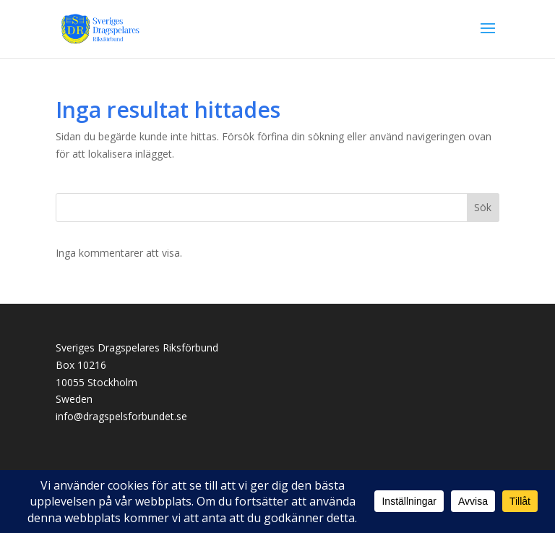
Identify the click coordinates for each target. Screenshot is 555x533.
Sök (482, 207)
